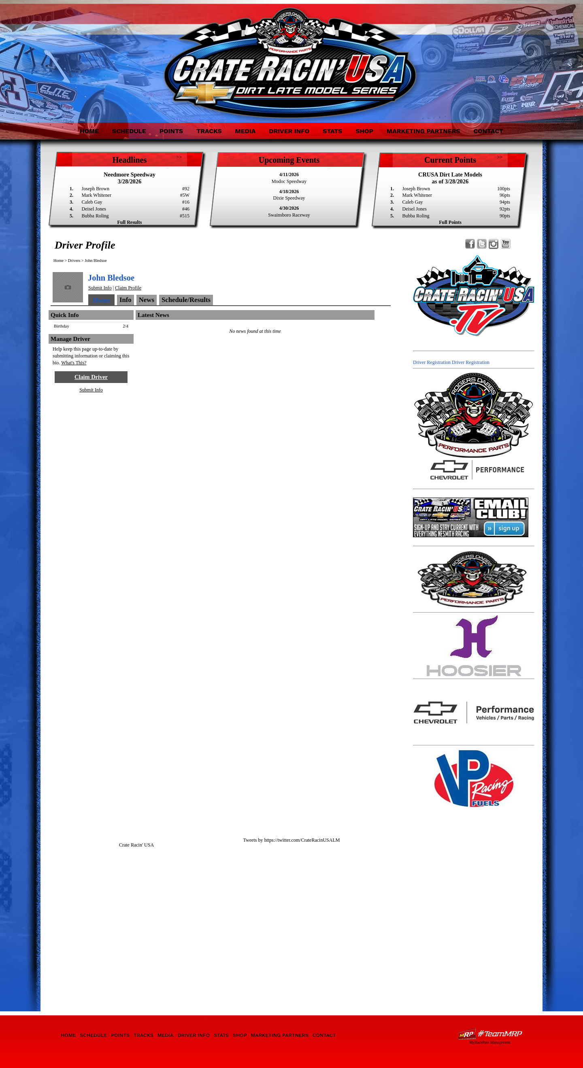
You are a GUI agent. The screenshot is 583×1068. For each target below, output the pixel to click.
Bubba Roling (95, 216)
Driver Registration (432, 362)
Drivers (74, 260)
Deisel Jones (94, 209)
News (146, 300)
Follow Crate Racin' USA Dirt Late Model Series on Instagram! (494, 244)
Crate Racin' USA (136, 845)
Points (171, 131)
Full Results (129, 222)
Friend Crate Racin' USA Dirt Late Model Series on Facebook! (470, 244)
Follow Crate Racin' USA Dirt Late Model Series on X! (482, 244)
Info (125, 300)
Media (245, 131)
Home (89, 131)
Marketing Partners (423, 131)
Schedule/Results (186, 300)
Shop (364, 131)
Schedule (129, 131)
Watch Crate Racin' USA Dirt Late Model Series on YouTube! (505, 244)
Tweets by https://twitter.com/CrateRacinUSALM (291, 840)
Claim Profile (128, 288)
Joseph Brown (95, 188)
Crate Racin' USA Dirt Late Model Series (122, 55)
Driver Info (289, 131)
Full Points (450, 222)
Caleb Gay (92, 202)
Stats (332, 131)
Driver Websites (489, 1034)
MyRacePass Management (490, 1042)
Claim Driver (91, 377)
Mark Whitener (96, 195)
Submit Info (100, 288)
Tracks (208, 131)
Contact (488, 131)
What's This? (73, 363)
